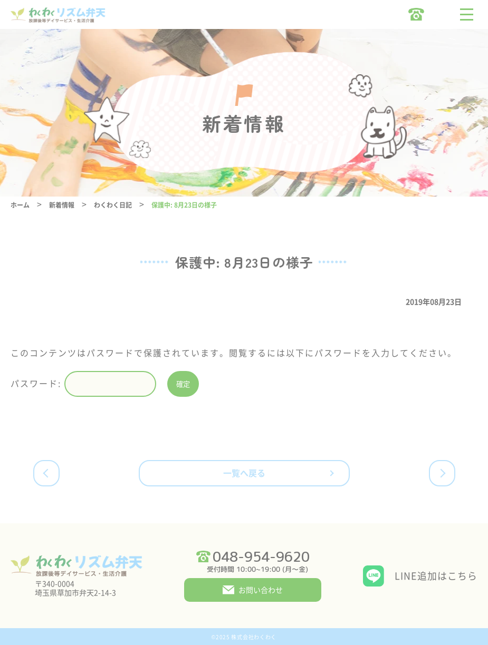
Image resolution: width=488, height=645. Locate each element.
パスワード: (83, 384)
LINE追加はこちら (436, 575)
